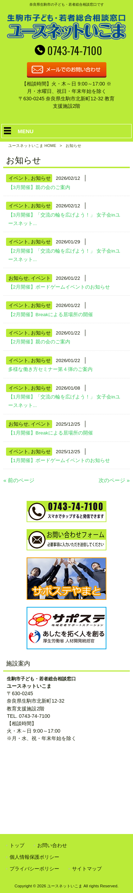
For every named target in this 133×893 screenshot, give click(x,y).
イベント (18, 178)
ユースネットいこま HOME (32, 145)
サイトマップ (87, 868)
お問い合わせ (52, 845)
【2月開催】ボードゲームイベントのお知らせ (59, 287)
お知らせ (41, 178)
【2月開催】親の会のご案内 (39, 341)
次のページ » (114, 480)
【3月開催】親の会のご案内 (39, 187)
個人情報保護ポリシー (34, 857)
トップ (17, 845)
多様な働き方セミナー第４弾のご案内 (50, 369)
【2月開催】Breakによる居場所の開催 (50, 314)
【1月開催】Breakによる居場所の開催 (50, 433)
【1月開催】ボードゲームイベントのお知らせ (59, 460)
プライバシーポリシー (34, 868)
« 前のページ (18, 480)
